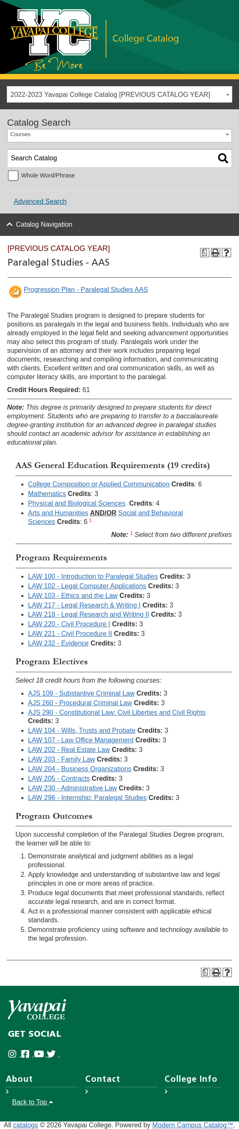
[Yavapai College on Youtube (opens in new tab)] (40, 1054)
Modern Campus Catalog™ (193, 1125)
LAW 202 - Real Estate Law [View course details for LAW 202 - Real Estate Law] (69, 749)
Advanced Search (40, 201)
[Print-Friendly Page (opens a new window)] (215, 252)
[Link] (94, 39)
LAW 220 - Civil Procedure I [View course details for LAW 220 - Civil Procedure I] (69, 624)
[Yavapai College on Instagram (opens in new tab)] (14, 1054)
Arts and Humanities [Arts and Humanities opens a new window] (58, 512)
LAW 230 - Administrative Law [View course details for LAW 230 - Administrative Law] (72, 788)
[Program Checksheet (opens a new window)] (204, 252)
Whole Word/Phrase (48, 175)
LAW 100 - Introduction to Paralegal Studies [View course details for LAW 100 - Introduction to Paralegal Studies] (93, 576)
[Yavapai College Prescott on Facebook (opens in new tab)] (27, 1054)
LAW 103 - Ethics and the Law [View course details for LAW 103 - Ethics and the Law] (73, 595)
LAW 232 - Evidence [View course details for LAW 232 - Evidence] (58, 643)
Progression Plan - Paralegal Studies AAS (86, 289)
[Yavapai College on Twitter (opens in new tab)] (53, 1054)
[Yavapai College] (37, 1009)
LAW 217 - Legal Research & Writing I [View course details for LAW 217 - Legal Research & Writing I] (84, 605)
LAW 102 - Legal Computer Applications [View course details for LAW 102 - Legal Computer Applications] (87, 586)
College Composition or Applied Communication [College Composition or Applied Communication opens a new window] (99, 484)
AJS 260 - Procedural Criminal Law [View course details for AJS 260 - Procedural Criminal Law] (80, 702)
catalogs (25, 1125)
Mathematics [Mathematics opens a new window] (47, 493)
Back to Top (32, 1102)
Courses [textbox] (20, 134)
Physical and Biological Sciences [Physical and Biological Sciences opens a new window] (76, 503)
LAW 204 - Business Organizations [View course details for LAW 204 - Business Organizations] (80, 768)
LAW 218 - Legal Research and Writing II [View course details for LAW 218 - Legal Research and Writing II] (88, 614)
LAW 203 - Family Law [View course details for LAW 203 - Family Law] (61, 759)
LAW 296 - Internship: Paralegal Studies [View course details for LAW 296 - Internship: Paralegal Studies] (87, 797)
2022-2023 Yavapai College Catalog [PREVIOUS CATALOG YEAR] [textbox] (110, 94)
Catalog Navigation (44, 224)
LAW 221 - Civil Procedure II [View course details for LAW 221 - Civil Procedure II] (70, 633)
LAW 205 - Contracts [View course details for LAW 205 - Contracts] (59, 778)
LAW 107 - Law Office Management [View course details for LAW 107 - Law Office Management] (81, 740)
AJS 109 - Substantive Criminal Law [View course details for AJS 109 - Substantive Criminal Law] (81, 693)
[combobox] (119, 94)
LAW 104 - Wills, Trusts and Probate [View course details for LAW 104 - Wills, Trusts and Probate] (81, 730)
